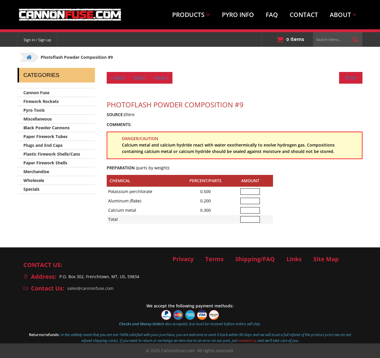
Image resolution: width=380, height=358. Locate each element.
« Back (118, 78)
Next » (161, 78)
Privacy (183, 259)
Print (351, 78)
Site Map (326, 259)
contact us (248, 340)
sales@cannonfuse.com (90, 288)
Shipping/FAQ (255, 259)
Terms (214, 259)
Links (294, 259)
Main (139, 78)
